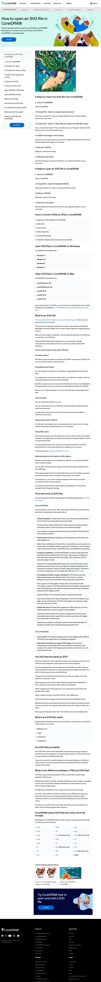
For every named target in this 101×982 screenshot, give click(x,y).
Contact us (38, 976)
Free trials (72, 936)
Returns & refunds (40, 967)
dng (75, 831)
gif (57, 851)
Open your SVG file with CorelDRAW (12, 118)
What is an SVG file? (11, 99)
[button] (23, 3)
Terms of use (73, 961)
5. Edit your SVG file (11, 81)
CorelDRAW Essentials (42, 939)
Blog (70, 939)
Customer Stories (74, 9)
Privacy (71, 964)
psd (38, 843)
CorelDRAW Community (42, 979)
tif (37, 851)
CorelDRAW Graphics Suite (43, 933)
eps (38, 831)
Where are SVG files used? (13, 112)
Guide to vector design (76, 945)
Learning (71, 942)
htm (75, 847)
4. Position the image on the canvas (14, 76)
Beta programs (73, 948)
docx (76, 835)
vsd (57, 855)
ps (75, 839)
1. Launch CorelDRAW (12, 61)
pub (57, 835)
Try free (9, 39)
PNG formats (79, 571)
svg (38, 835)
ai (37, 847)
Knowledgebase (40, 970)
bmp (57, 839)
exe (57, 847)
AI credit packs (39, 948)
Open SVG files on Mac (12, 94)
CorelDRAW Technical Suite (43, 945)
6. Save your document (12, 86)
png (38, 839)
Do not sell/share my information (79, 976)
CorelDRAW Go (39, 942)
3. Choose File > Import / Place (15, 70)
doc (75, 851)
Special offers (39, 950)
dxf (38, 855)
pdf (38, 827)
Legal (70, 973)
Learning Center (9, 9)
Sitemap (71, 953)
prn (75, 843)
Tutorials (24, 9)
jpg (75, 827)
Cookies (71, 967)
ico (57, 843)
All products (39, 953)
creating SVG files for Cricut (59, 451)
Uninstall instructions (41, 973)
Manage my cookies (75, 979)
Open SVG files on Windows (14, 90)
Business (71, 933)
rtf (56, 831)
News (70, 950)
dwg (57, 827)
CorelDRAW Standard (41, 936)
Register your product (42, 961)
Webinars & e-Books (41, 9)
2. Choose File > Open (12, 66)
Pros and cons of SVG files (13, 103)
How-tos (59, 9)
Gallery (90, 9)
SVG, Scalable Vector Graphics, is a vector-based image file (56, 320)
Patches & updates (41, 964)
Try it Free (17, 125)
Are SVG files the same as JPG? (15, 107)
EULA (70, 970)
